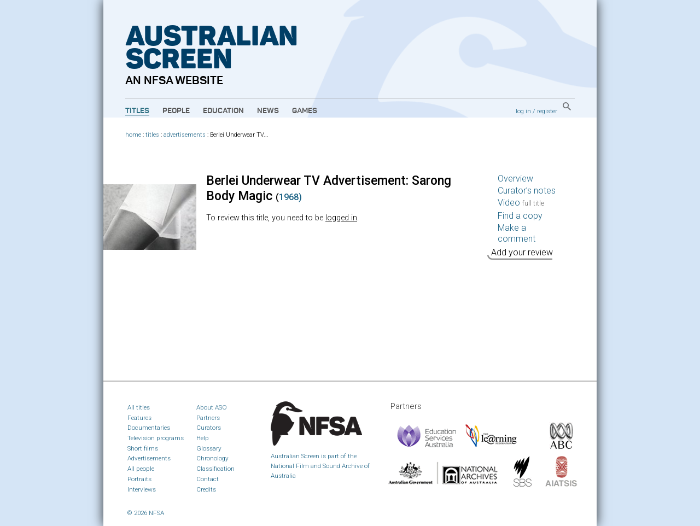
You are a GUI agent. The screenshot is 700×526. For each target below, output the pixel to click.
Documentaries (148, 427)
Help (202, 438)
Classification (215, 468)
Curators (208, 427)
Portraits (139, 479)
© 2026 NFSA (145, 513)
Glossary (208, 448)
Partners (208, 418)
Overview (515, 178)
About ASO (211, 407)
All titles (138, 407)
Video (521, 202)
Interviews (141, 489)
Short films (142, 448)
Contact (207, 479)
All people (140, 468)
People (176, 111)
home (133, 134)
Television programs (155, 438)
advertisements (185, 134)
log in (523, 111)
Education (223, 111)
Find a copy (520, 216)
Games (304, 111)
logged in (341, 218)
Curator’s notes (527, 190)
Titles (137, 111)
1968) (290, 197)
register (547, 111)
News (268, 111)
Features (139, 418)
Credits (206, 489)
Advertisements (149, 458)
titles (152, 134)
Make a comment (516, 233)
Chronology (212, 458)
